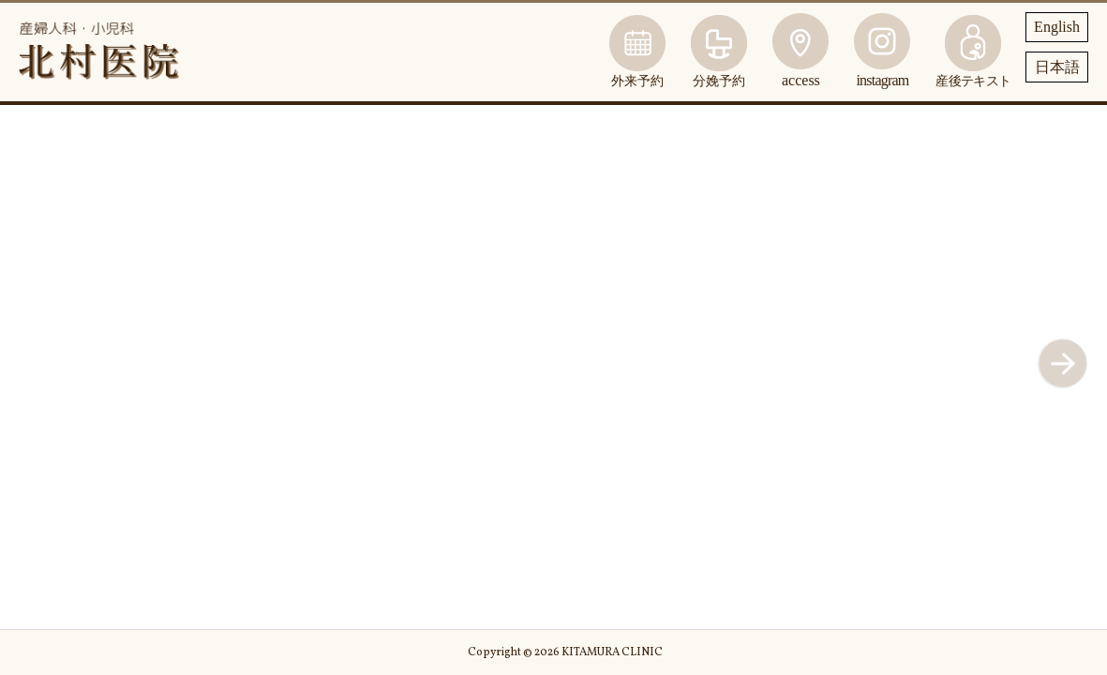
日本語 (1057, 67)
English (1057, 27)
